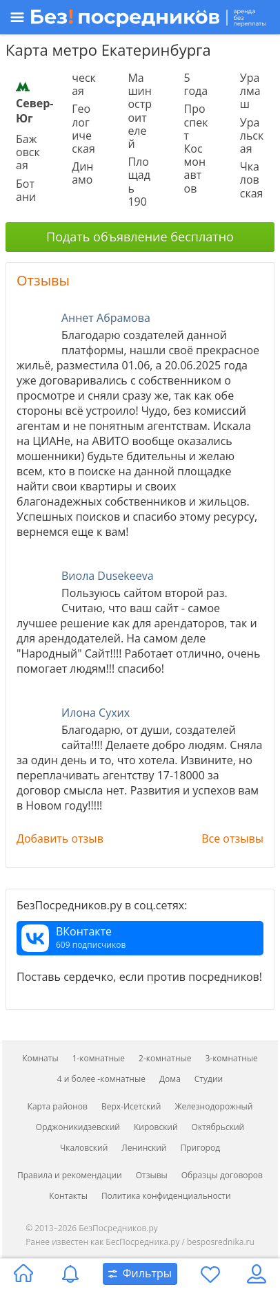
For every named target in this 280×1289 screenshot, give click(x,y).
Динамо (82, 173)
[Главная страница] (23, 1273)
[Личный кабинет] (256, 1273)
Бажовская (28, 152)
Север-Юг (34, 102)
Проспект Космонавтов (196, 148)
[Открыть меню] (138, 17)
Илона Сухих (95, 712)
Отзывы (43, 280)
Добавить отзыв (60, 838)
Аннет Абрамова (105, 317)
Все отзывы (232, 838)
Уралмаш (250, 90)
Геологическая (83, 128)
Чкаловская (251, 179)
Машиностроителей (140, 110)
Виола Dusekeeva (107, 575)
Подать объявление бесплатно (140, 236)
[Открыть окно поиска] (140, 1274)
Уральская (252, 135)
